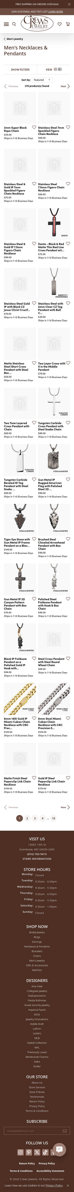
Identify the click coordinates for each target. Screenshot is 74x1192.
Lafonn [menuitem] (37, 1028)
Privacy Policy (37, 1106)
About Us (37, 1082)
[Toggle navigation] (6, 24)
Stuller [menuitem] (37, 1066)
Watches (37, 970)
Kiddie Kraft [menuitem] (37, 1024)
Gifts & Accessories (37, 965)
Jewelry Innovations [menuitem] (37, 1019)
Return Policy (37, 1101)
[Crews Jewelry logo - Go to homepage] (37, 23)
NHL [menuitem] (37, 1047)
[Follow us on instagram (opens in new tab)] (20, 1152)
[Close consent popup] (68, 1186)
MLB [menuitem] (36, 1038)
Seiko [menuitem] (37, 1061)
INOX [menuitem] (37, 1014)
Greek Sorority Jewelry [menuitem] (37, 1005)
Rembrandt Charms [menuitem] (37, 1057)
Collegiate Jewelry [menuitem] (37, 991)
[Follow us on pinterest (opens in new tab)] (29, 1152)
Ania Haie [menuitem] (37, 986)
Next (63, 86)
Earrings (37, 941)
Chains (37, 956)
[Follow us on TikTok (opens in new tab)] (45, 1152)
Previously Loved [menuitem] (37, 1052)
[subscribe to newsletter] (65, 1131)
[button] (14, 24)
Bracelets (37, 951)
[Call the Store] (37, 854)
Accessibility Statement (50, 1171)
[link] (37, 11)
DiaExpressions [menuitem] (37, 995)
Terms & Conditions (37, 1111)
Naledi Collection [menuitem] (37, 1042)
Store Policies (37, 1092)
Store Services (37, 1087)
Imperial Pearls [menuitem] (37, 1010)
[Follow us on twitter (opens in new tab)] (37, 1152)
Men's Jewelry (15, 39)
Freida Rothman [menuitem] (37, 1000)
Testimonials (37, 1096)
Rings (37, 937)
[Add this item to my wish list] (33, 127)
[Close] (69, 4)
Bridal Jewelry (37, 932)
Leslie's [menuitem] (37, 1033)
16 (53, 818)
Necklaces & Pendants (37, 946)
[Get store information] (37, 859)
